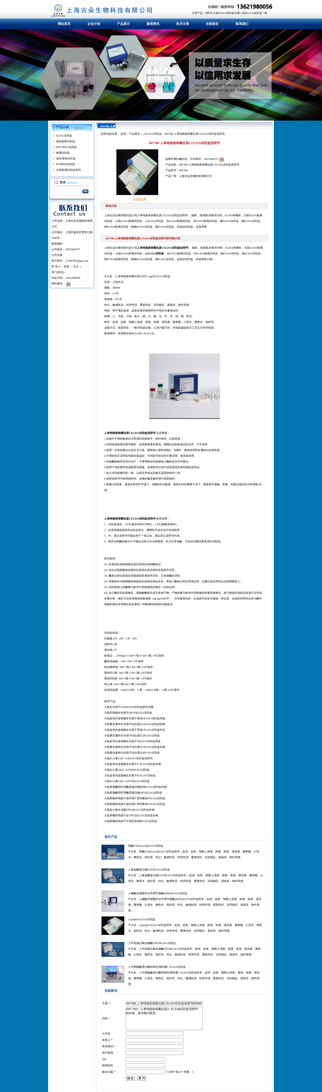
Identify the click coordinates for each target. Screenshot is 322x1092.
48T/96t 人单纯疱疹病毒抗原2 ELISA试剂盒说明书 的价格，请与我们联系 (164, 1018)
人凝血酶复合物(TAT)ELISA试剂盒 (149, 869)
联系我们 (242, 24)
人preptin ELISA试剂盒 (141, 919)
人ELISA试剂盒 (152, 133)
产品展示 (123, 24)
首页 (123, 133)
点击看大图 (139, 198)
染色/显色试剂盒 (66, 158)
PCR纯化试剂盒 (65, 164)
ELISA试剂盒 (64, 135)
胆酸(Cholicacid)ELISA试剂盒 (145, 845)
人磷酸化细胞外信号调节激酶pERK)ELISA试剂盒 (157, 893)
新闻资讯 (153, 24)
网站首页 (64, 24)
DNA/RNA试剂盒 (66, 147)
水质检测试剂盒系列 (68, 169)
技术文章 (182, 24)
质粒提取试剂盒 (65, 141)
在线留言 (212, 24)
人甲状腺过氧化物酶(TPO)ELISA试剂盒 (152, 943)
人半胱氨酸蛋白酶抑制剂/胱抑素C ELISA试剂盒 (157, 966)
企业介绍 (93, 24)
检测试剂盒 (63, 152)
